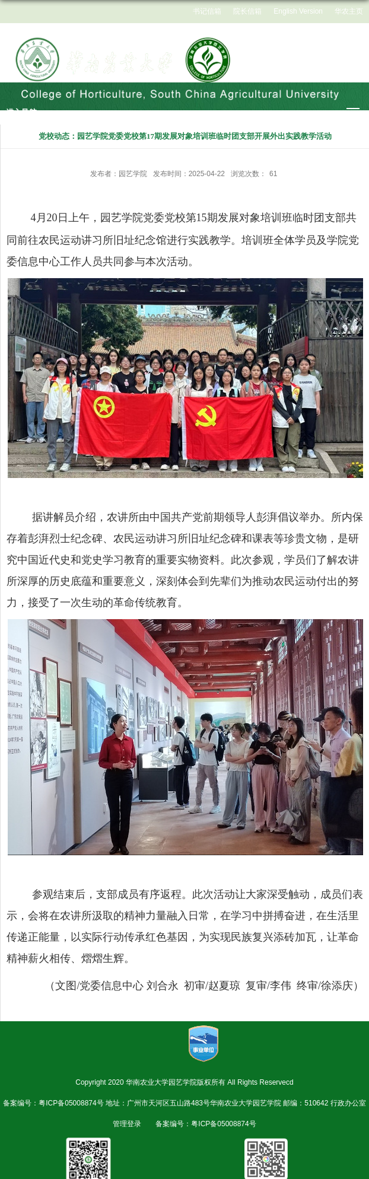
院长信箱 (247, 11)
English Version (298, 11)
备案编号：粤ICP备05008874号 (205, 1124)
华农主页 (349, 11)
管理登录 (127, 1124)
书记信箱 (207, 11)
